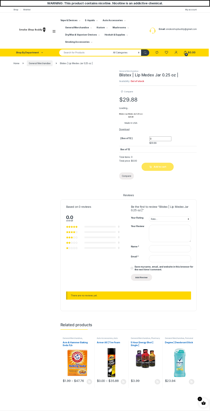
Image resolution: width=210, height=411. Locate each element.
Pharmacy (155, 338)
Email (135, 256)
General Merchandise (77, 27)
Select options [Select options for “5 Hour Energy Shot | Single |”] (157, 381)
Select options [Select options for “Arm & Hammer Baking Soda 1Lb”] (89, 381)
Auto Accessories (113, 20)
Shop (15, 9)
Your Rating (137, 217)
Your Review (137, 226)
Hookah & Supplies (115, 34)
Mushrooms (119, 27)
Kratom (101, 27)
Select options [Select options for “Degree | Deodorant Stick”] (191, 381)
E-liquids (90, 20)
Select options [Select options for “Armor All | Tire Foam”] (123, 381)
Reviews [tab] (128, 195)
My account (191, 9)
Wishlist (27, 9)
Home (16, 63)
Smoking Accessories (77, 42)
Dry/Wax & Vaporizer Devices (81, 34)
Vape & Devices (69, 20)
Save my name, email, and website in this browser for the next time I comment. (164, 268)
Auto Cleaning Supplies (107, 339)
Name (135, 246)
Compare (128, 91)
